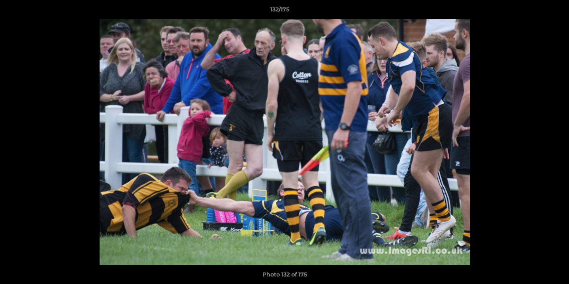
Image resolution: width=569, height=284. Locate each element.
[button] (536, 11)
